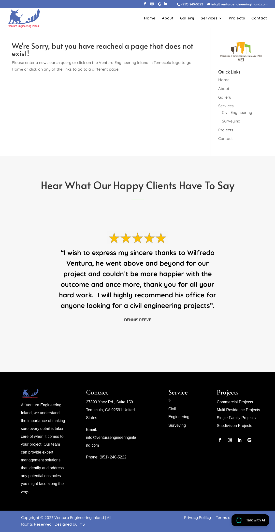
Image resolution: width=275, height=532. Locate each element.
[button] (144, 5)
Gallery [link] (187, 18)
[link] (191, 4)
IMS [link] (81, 524)
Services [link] (209, 18)
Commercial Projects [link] (235, 402)
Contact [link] (259, 18)
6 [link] (148, 335)
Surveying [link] (231, 121)
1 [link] (127, 335)
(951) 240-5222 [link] (113, 457)
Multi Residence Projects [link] (238, 410)
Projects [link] (237, 18)
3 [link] (135, 335)
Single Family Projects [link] (236, 418)
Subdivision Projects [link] (234, 426)
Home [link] (150, 18)
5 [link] (144, 335)
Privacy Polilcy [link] (197, 517)
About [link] (168, 18)
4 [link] (140, 335)
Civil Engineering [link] (237, 112)
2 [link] (131, 335)
